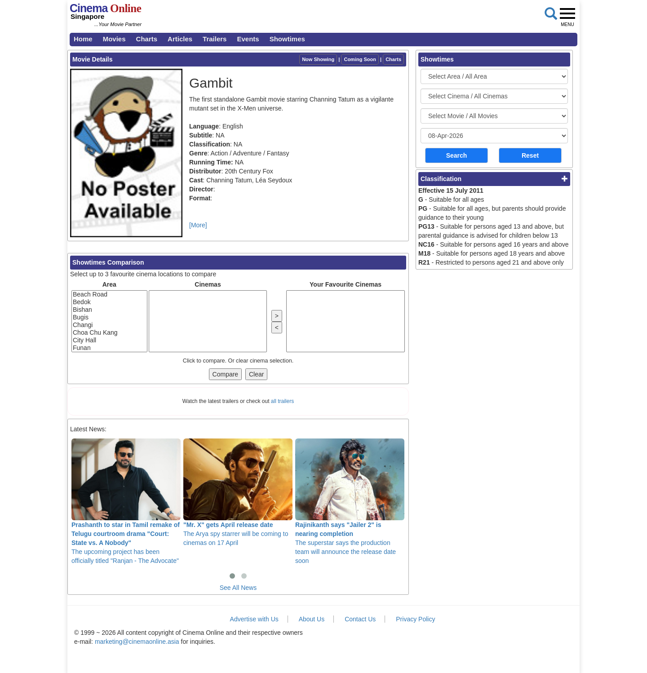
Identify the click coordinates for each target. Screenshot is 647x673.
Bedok (109, 302)
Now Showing (318, 59)
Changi (109, 325)
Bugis (109, 317)
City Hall (109, 340)
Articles (180, 38)
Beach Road (109, 294)
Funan (109, 348)
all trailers (282, 401)
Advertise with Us (254, 619)
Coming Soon (360, 59)
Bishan (109, 310)
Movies (114, 38)
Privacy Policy (415, 619)
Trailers (214, 38)
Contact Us (360, 619)
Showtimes (287, 38)
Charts (147, 38)
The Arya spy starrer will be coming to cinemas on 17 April (237, 492)
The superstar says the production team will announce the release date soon (349, 501)
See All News (238, 587)
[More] (198, 225)
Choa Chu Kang (109, 332)
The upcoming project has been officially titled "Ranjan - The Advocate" (126, 501)
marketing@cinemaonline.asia (137, 641)
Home (83, 38)
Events (248, 38)
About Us (312, 619)
